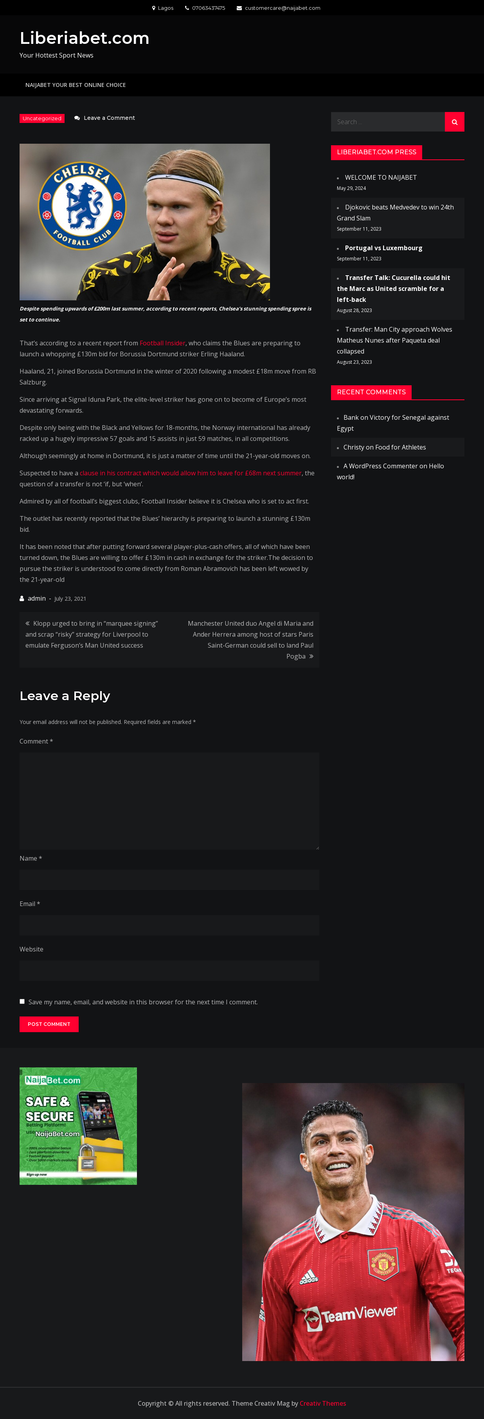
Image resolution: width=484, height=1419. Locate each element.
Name (31, 858)
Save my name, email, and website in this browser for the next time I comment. (143, 1002)
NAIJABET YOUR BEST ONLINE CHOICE (75, 84)
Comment (36, 741)
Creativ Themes (323, 1403)
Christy (354, 447)
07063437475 (205, 8)
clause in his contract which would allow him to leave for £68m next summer (191, 473)
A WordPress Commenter (381, 466)
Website (31, 949)
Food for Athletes (400, 447)
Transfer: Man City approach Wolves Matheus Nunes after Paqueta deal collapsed (394, 340)
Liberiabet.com (85, 38)
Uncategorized (42, 118)
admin (37, 598)
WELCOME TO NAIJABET (381, 177)
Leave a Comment (109, 117)
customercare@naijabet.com (278, 8)
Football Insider (162, 343)
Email (30, 903)
